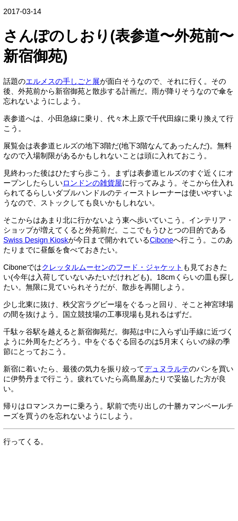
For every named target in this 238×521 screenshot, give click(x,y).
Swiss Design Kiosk (35, 240)
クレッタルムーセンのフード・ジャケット (112, 267)
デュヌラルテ (166, 369)
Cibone (161, 240)
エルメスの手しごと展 (63, 81)
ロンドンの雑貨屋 (92, 183)
